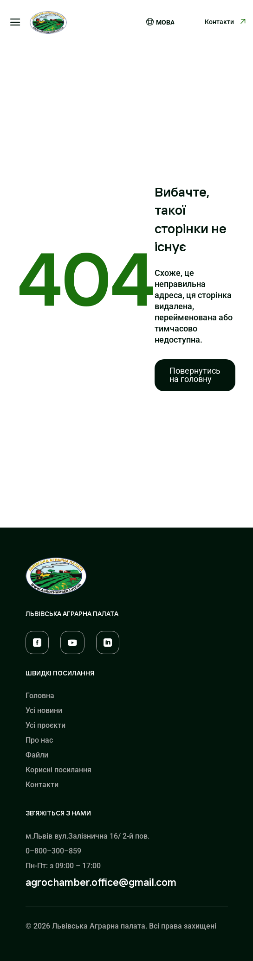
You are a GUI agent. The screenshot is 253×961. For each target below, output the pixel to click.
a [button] (15, 23)
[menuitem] (195, 375)
